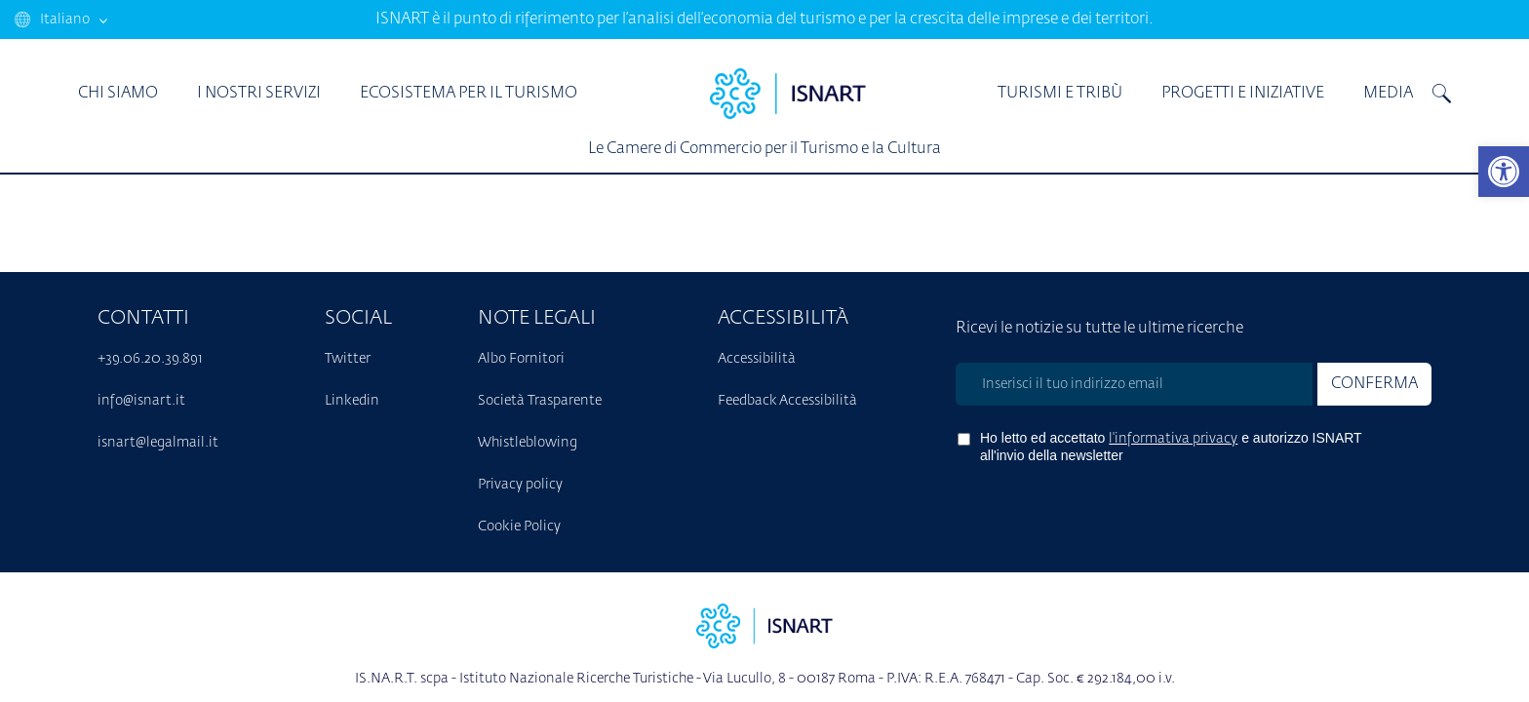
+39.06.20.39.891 (150, 359)
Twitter (348, 359)
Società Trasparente (540, 401)
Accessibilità (757, 359)
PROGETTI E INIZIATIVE (1242, 93)
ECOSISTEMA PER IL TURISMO (468, 93)
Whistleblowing (527, 442)
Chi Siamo (118, 93)
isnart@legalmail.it (158, 442)
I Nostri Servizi (259, 93)
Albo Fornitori (521, 359)
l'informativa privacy (1173, 439)
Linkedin (352, 401)
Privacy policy (520, 484)
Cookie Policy (519, 526)
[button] (1503, 171)
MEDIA (1388, 93)
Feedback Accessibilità (787, 401)
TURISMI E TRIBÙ (1060, 93)
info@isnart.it (141, 401)
